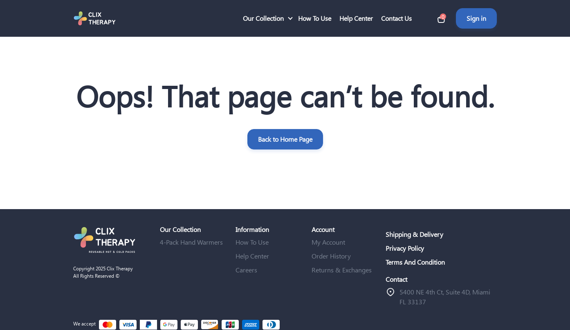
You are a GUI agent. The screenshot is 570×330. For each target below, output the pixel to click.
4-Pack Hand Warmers (191, 242)
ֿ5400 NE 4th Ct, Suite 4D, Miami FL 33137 (444, 297)
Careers (246, 269)
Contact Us (396, 18)
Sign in (476, 18)
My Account (328, 242)
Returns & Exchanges (342, 269)
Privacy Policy (405, 248)
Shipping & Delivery (414, 234)
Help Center (356, 18)
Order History (331, 256)
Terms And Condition (415, 262)
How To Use (314, 18)
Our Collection (263, 18)
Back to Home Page (285, 139)
